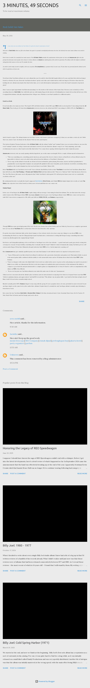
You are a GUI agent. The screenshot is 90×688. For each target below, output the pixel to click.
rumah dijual (45, 341)
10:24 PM (14, 363)
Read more (82, 473)
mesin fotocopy (17, 341)
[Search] (80, 4)
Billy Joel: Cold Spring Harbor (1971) (26, 642)
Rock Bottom (39, 181)
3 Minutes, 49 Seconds (30, 5)
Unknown (14, 355)
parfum (29, 343)
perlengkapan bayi (60, 341)
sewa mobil (15, 318)
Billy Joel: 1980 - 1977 (17, 545)
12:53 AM (14, 347)
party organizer (17, 343)
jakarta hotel (75, 341)
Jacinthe (13, 334)
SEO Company (31, 341)
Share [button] (81, 301)
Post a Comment (10, 369)
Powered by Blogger (45, 681)
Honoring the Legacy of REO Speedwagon (30, 448)
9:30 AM (13, 327)
